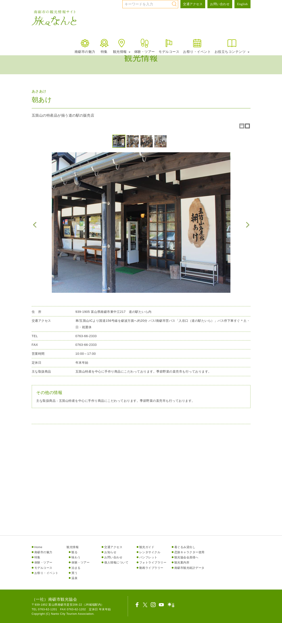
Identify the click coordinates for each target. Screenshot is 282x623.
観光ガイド (147, 547)
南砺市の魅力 (85, 46)
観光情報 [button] (121, 46)
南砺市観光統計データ (189, 567)
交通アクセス (193, 4)
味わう (76, 557)
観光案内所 (182, 562)
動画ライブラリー (151, 567)
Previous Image (35, 224)
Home (38, 547)
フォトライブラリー (153, 562)
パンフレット (148, 557)
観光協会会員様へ (186, 557)
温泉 (74, 578)
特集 (104, 46)
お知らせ (110, 552)
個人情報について (116, 562)
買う (74, 573)
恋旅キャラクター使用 (189, 552)
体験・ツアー (144, 46)
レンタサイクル (150, 552)
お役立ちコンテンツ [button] (232, 46)
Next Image (247, 224)
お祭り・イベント (197, 46)
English (242, 4)
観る (74, 552)
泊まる (76, 567)
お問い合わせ (220, 4)
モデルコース (169, 46)
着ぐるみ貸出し (185, 547)
